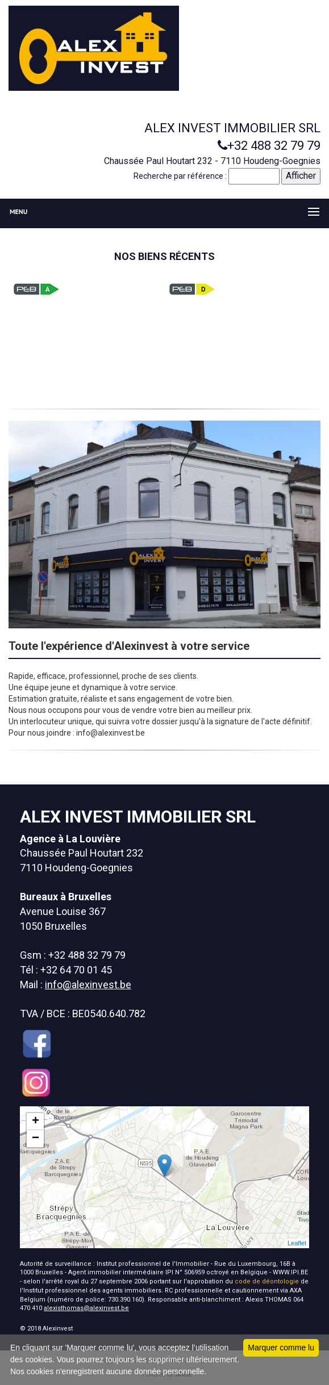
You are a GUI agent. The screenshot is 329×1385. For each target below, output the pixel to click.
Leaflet (297, 1243)
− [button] (35, 1138)
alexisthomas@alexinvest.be (86, 1308)
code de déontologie (267, 1281)
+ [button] (35, 1121)
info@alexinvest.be (88, 985)
